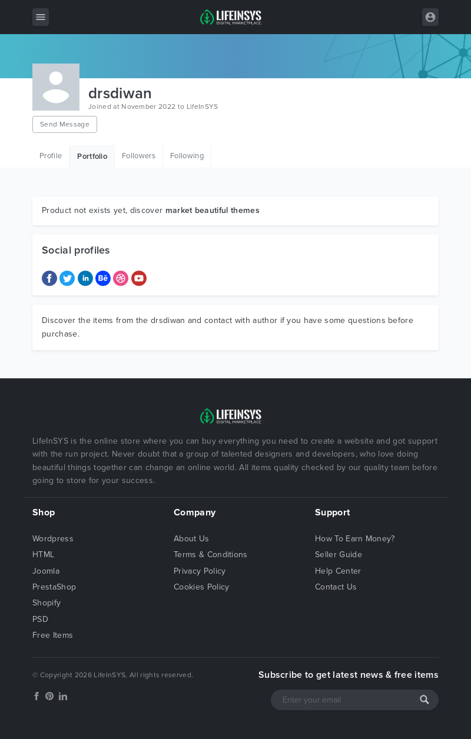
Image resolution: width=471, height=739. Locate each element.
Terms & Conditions (211, 555)
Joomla (45, 571)
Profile (50, 156)
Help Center (338, 571)
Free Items (52, 635)
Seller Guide (338, 555)
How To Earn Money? (355, 539)
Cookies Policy (201, 587)
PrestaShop (54, 587)
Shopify (46, 603)
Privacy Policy (199, 571)
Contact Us (336, 587)
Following (187, 156)
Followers (138, 156)
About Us (192, 539)
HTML (43, 555)
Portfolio (92, 156)
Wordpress (53, 539)
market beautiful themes (212, 210)
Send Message (64, 124)
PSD (40, 619)
